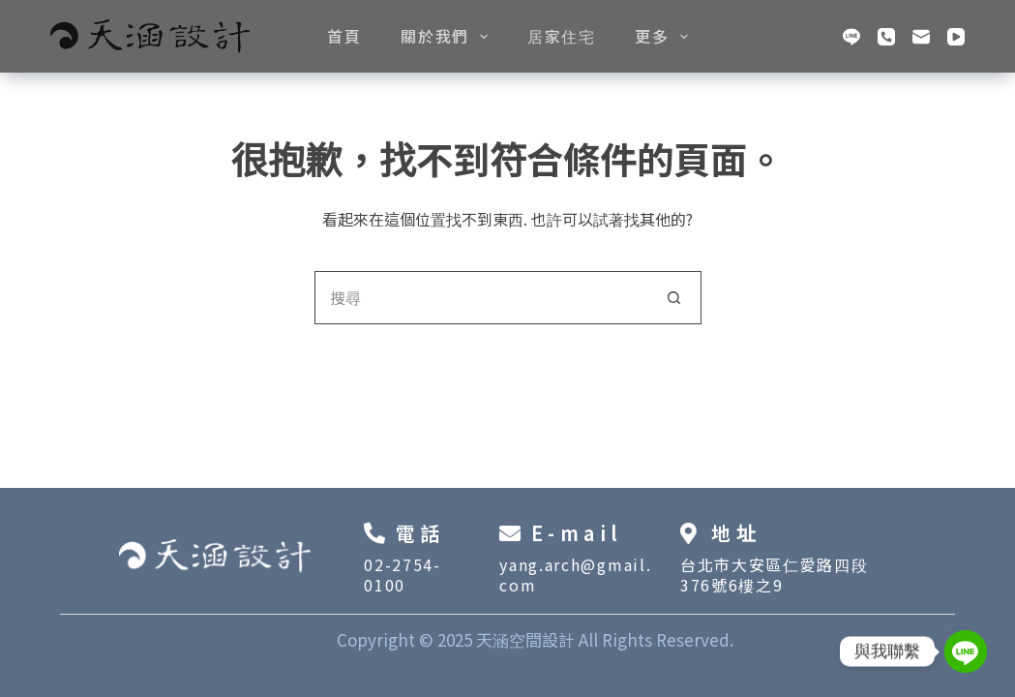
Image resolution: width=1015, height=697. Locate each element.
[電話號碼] (886, 36)
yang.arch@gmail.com (575, 574)
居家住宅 (561, 35)
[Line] (851, 36)
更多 (665, 35)
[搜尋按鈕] (675, 297)
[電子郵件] (921, 36)
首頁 (344, 35)
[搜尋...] (481, 297)
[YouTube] (956, 36)
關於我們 (448, 35)
